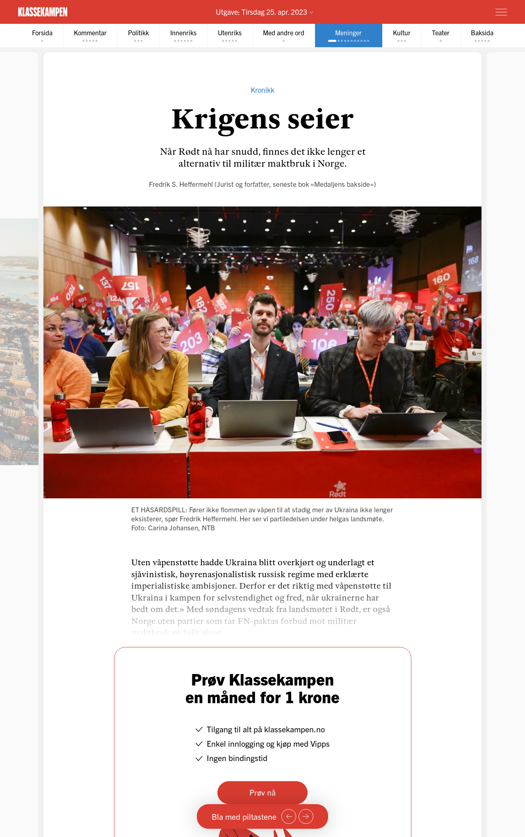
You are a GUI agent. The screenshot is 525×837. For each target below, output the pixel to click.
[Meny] (501, 12)
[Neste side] (306, 816)
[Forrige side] (288, 816)
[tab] (42, 35)
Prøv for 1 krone (452, 11)
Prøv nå (262, 792)
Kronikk (262, 89)
